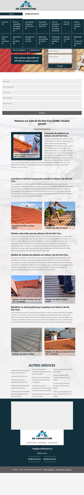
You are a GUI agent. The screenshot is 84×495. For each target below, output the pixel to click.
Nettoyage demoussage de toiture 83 (43, 40)
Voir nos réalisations (19, 50)
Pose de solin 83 (66, 23)
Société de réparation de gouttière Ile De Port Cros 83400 (61, 385)
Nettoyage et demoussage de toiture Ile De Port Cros (20, 372)
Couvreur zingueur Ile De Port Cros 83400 (62, 370)
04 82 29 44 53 (32, 14)
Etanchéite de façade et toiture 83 (43, 24)
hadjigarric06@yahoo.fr (42, 448)
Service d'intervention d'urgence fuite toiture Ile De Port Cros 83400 (41, 371)
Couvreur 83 (5, 23)
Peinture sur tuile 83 (67, 39)
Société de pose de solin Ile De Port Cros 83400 (42, 395)
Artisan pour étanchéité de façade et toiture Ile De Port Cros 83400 (41, 380)
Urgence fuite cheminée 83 (5, 40)
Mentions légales (63, 470)
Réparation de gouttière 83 (17, 40)
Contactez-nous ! (34, 50)
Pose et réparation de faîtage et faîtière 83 (17, 26)
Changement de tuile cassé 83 (30, 39)
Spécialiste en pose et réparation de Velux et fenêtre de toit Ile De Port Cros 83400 (41, 388)
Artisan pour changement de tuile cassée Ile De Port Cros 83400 (62, 394)
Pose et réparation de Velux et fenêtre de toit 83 (56, 26)
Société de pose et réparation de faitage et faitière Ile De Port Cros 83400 (20, 394)
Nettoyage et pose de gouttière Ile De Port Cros (19, 381)
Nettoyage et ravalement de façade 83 (78, 41)
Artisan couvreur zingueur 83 (77, 25)
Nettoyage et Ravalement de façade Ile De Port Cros (20, 387)
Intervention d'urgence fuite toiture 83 (29, 25)
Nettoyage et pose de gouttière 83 (56, 40)
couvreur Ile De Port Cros (19, 376)
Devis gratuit (49, 470)
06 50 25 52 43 (50, 459)
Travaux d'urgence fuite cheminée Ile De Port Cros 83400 (61, 377)
